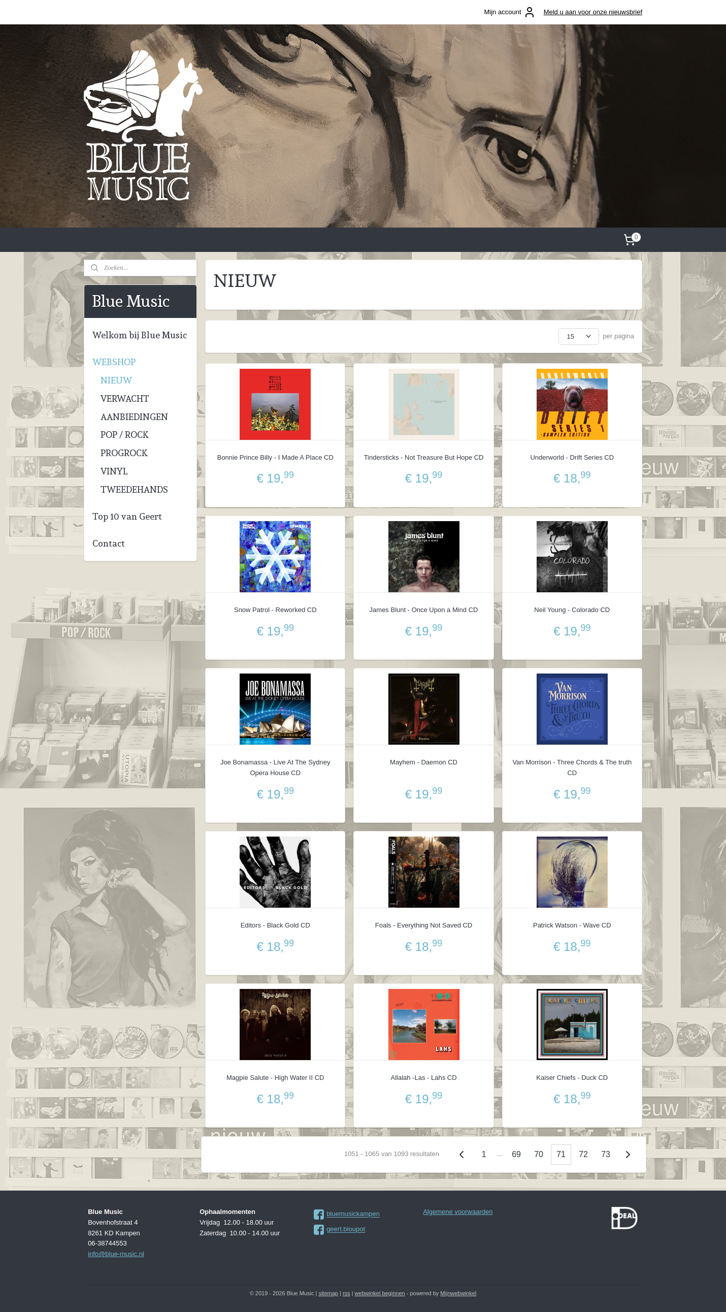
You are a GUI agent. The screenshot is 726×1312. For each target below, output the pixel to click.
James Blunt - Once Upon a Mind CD (424, 610)
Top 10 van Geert (127, 516)
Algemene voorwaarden (457, 1211)
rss (346, 1293)
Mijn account (510, 12)
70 (538, 1154)
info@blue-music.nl (116, 1254)
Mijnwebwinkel (458, 1293)
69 (516, 1154)
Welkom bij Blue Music (139, 335)
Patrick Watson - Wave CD (572, 925)
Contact (108, 543)
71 (561, 1154)
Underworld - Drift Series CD (572, 457)
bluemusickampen (353, 1214)
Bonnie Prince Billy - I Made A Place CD (275, 457)
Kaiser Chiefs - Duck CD (572, 1077)
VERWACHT (125, 398)
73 (605, 1154)
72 (583, 1154)
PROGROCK (124, 452)
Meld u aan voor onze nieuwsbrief (593, 12)
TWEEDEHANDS (134, 489)
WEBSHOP (114, 362)
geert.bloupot (345, 1229)
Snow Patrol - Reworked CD (275, 610)
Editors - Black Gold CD (275, 925)
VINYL (114, 471)
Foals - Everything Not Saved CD (423, 925)
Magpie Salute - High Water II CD (275, 1077)
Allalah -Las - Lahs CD (424, 1077)
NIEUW (116, 380)
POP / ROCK (125, 434)
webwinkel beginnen (380, 1293)
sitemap (328, 1293)
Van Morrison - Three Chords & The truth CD (572, 767)
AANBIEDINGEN (134, 416)
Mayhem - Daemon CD (423, 762)
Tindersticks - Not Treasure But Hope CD (424, 457)
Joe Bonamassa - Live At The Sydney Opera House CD (275, 767)
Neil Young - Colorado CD (572, 610)
